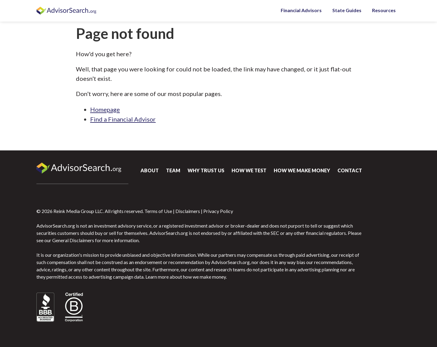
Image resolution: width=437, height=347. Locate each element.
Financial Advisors (301, 10)
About (150, 170)
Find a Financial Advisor (123, 119)
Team (173, 170)
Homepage (105, 109)
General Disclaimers (73, 240)
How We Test (249, 170)
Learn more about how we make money (185, 277)
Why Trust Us (206, 170)
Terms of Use (158, 211)
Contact (349, 170)
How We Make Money (302, 170)
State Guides (346, 10)
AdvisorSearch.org (66, 11)
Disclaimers (187, 211)
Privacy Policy (218, 211)
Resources (384, 10)
